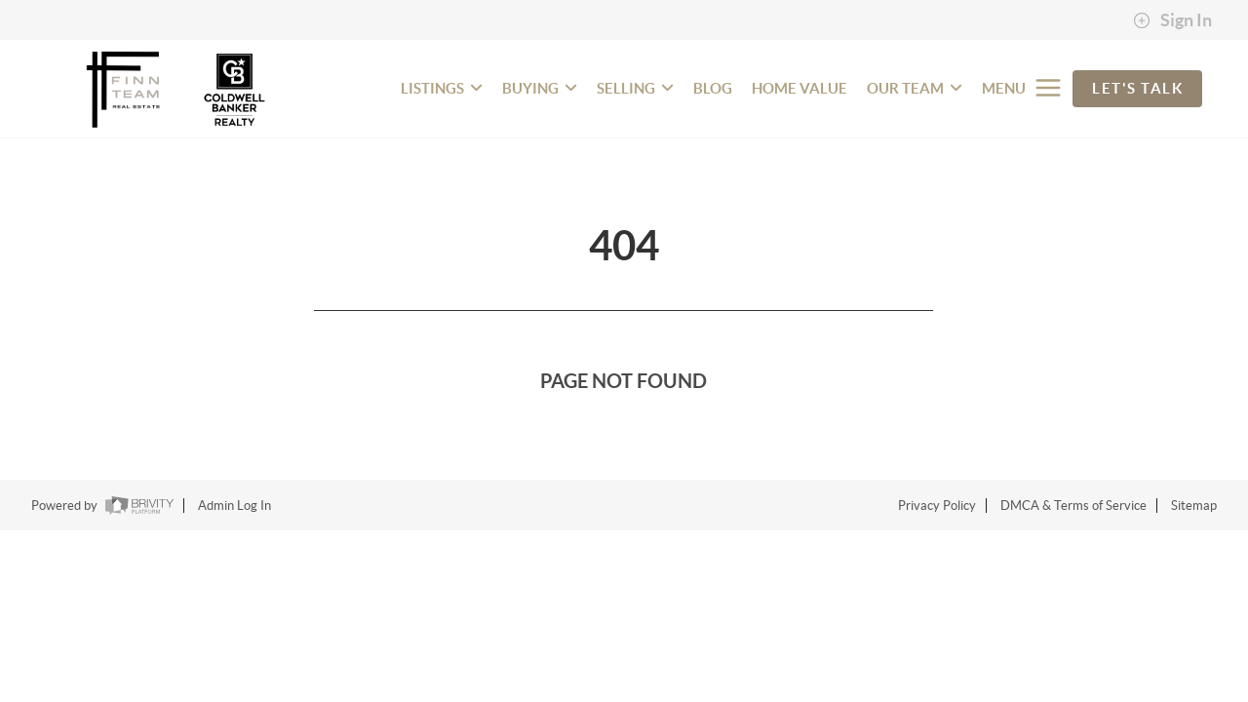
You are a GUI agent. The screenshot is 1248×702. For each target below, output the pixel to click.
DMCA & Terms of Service (1073, 505)
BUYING (539, 88)
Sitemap (1194, 505)
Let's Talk (1137, 88)
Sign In (1172, 20)
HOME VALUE (799, 88)
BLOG (712, 88)
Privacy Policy (937, 505)
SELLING (635, 88)
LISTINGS (442, 88)
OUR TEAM (914, 88)
